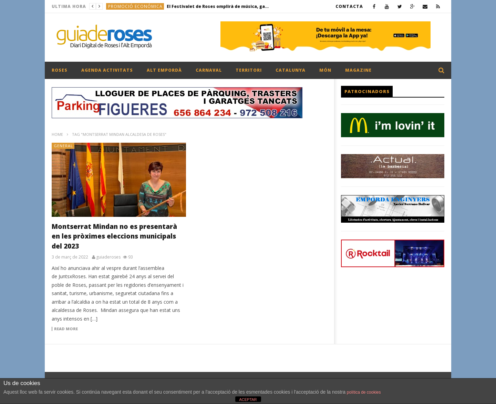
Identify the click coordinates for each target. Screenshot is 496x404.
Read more (66, 329)
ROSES (60, 70)
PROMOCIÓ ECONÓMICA (135, 6)
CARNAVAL (209, 70)
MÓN (325, 70)
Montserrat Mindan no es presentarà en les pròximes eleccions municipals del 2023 (114, 236)
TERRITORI (249, 70)
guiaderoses (108, 257)
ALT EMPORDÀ (164, 70)
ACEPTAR (248, 399)
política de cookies (364, 392)
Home (57, 134)
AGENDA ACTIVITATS (107, 70)
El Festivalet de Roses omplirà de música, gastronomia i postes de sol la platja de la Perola (218, 6)
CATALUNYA (291, 70)
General (63, 145)
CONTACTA (349, 6)
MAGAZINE (358, 70)
